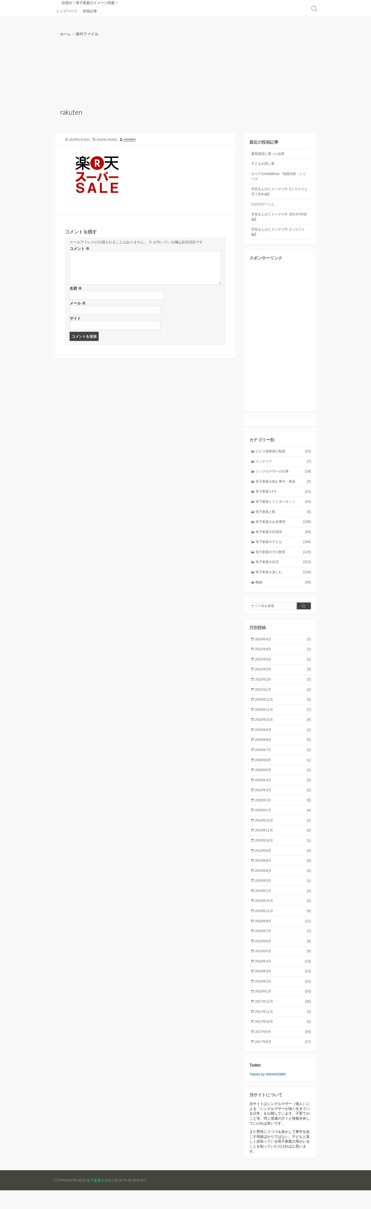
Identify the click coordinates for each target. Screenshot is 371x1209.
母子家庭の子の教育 (283, 558)
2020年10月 (283, 729)
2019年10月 (283, 852)
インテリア (283, 465)
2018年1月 (283, 1007)
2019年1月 (283, 904)
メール (78, 305)
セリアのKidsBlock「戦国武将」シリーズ (278, 177)
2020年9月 (283, 739)
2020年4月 (283, 791)
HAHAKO (130, 140)
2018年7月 (283, 945)
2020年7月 (283, 760)
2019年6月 (283, 883)
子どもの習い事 (263, 165)
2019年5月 (283, 894)
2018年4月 (283, 976)
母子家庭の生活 (283, 568)
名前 (76, 290)
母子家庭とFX (283, 496)
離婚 (283, 589)
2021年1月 (283, 698)
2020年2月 (283, 811)
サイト (75, 321)
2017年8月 (283, 1058)
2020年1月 (283, 822)
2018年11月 (283, 925)
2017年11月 (283, 1027)
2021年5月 (283, 677)
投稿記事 (90, 11)
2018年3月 (283, 986)
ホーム (65, 34)
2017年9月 (283, 1048)
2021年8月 (283, 657)
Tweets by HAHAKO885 (268, 1091)
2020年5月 (283, 780)
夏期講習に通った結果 (269, 154)
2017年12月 (283, 1017)
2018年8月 (283, 935)
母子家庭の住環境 (283, 537)
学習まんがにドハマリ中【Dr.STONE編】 (270, 219)
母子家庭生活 (98, 1198)
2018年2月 (283, 997)
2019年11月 (283, 842)
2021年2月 (283, 688)
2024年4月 (283, 647)
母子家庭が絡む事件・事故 (283, 486)
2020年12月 (283, 708)
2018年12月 (283, 914)
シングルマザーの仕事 (283, 475)
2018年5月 (283, 966)
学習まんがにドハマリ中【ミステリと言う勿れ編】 (279, 193)
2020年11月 (283, 719)
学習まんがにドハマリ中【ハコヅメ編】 (279, 235)
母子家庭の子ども (283, 547)
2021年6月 (283, 667)
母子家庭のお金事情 (283, 527)
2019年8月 (283, 873)
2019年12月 (283, 832)
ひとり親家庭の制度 (283, 455)
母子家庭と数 (283, 517)
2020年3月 (283, 801)
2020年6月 (283, 770)
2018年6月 (283, 956)
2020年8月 (283, 749)
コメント (79, 250)
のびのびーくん (263, 206)
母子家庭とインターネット (283, 506)
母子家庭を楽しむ (283, 578)
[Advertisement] (185, 73)
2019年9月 (283, 863)
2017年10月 (283, 1038)
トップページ (66, 11)
